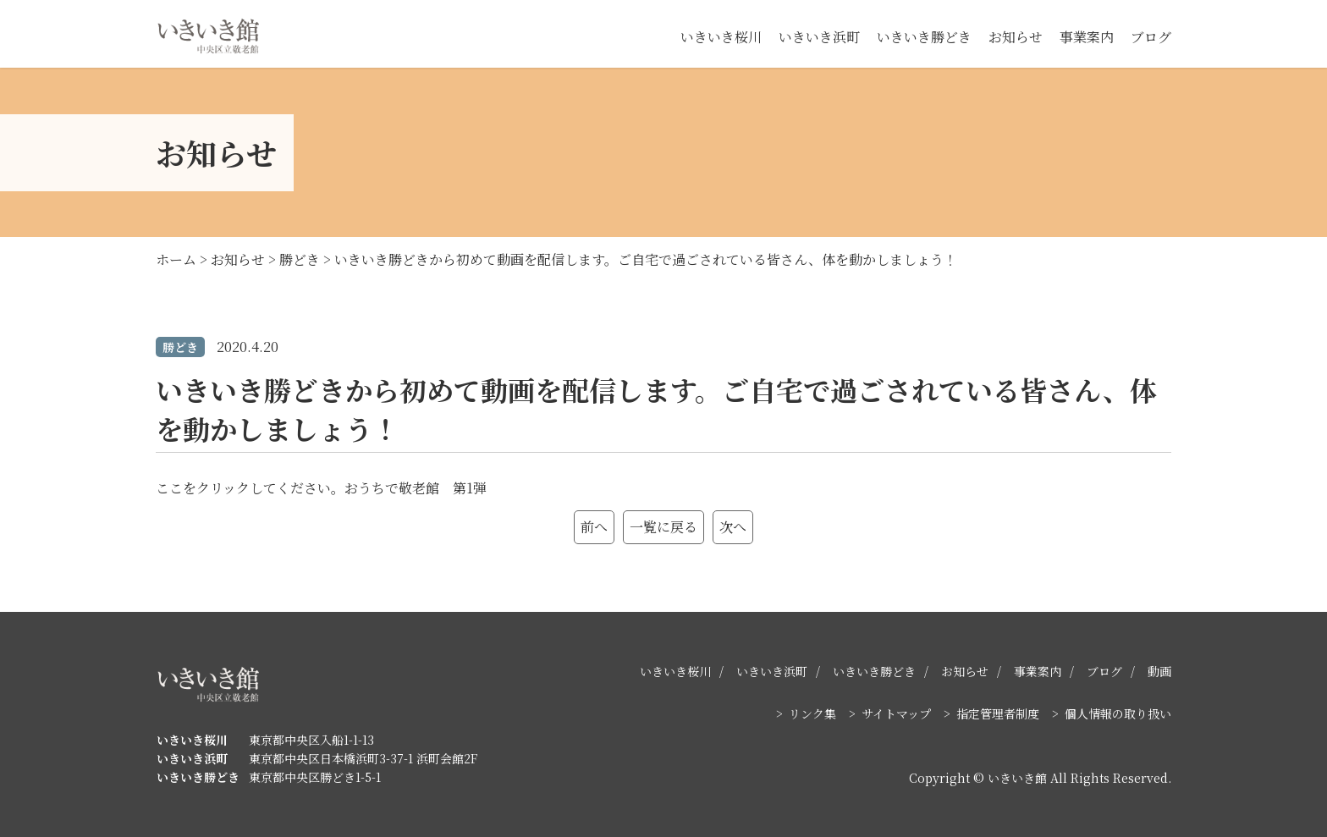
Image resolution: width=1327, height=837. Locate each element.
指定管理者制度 (997, 713)
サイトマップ (896, 713)
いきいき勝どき (924, 37)
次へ (732, 527)
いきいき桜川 (721, 37)
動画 (1159, 671)
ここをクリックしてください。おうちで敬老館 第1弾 (321, 488)
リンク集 (812, 713)
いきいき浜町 (819, 37)
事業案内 (1087, 37)
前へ (594, 527)
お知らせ (1015, 37)
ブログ (1151, 37)
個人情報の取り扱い (1118, 713)
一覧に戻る (663, 527)
